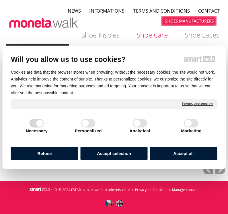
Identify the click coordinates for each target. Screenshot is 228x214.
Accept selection (114, 153)
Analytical (139, 130)
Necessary (37, 130)
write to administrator (112, 189)
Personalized (88, 130)
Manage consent (185, 189)
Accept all (183, 153)
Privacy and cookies (197, 104)
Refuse (44, 153)
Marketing (191, 130)
